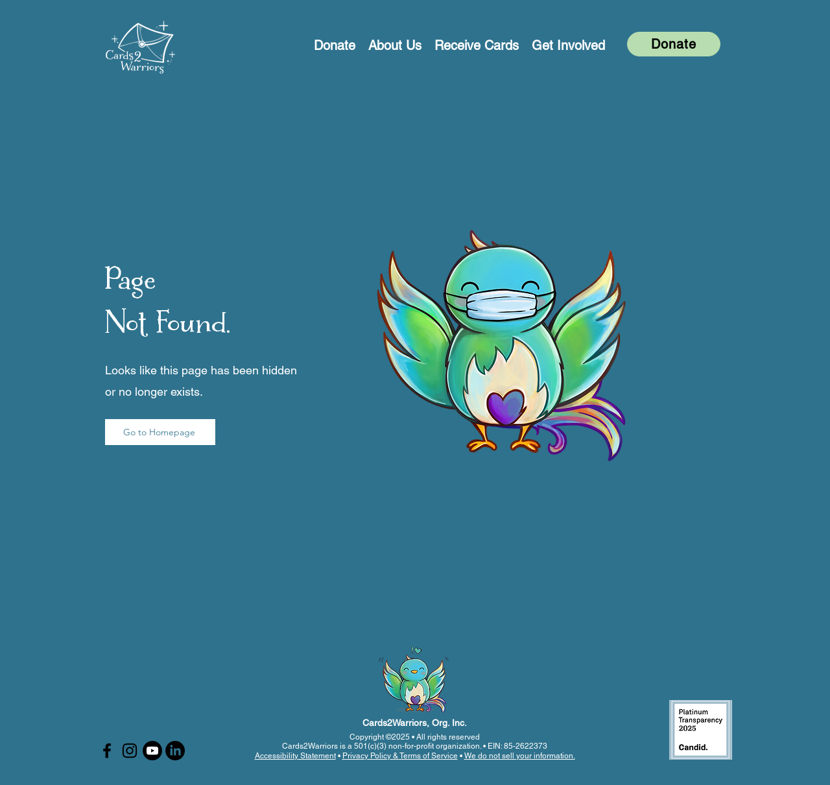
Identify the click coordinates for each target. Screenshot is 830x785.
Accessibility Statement (295, 755)
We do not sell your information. (519, 755)
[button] (395, 44)
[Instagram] (129, 750)
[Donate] (673, 44)
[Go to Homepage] (160, 432)
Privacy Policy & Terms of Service (400, 755)
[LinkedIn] (175, 750)
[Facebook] (107, 750)
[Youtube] (152, 750)
